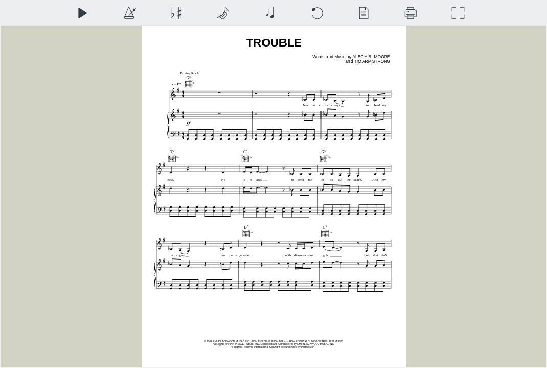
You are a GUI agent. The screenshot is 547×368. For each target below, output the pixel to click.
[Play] (82, 13)
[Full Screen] (457, 13)
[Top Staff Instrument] (222, 13)
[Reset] (317, 13)
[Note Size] (269, 13)
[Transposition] (175, 13)
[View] (363, 13)
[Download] (410, 13)
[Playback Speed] (129, 13)
